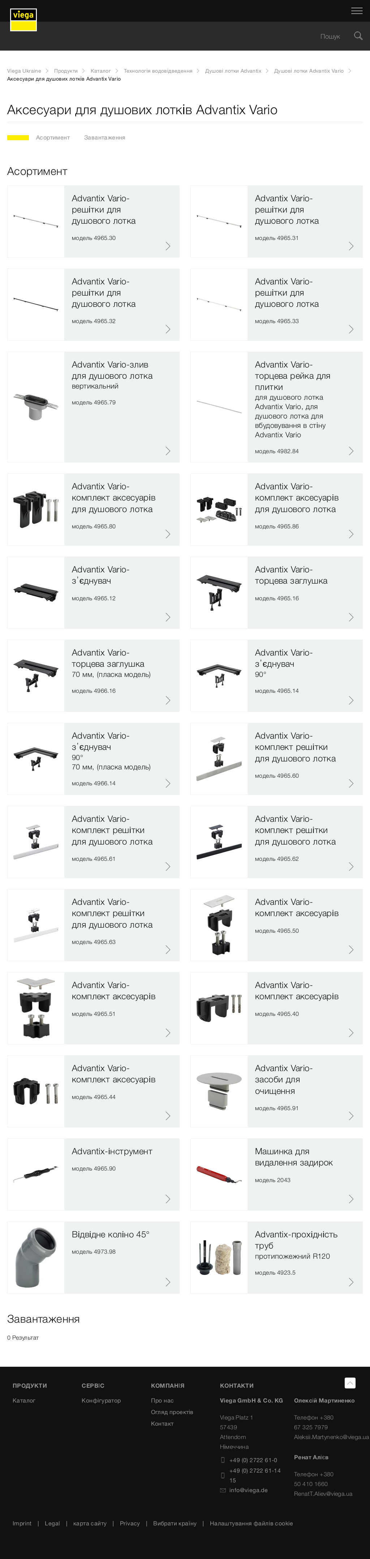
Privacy (130, 1523)
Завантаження (105, 137)
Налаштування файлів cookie (251, 1523)
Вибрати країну (175, 1523)
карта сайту (90, 1523)
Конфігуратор (101, 1400)
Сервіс (93, 1385)
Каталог (101, 71)
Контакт (162, 1423)
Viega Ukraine (24, 71)
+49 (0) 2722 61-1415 (250, 1475)
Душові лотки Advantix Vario (309, 71)
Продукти (66, 71)
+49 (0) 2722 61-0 (249, 1460)
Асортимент (53, 137)
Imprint (22, 1523)
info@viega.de (244, 1490)
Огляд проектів (172, 1412)
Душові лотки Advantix (233, 71)
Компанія (168, 1385)
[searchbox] (178, 36)
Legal (52, 1523)
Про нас (162, 1400)
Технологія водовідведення (158, 71)
